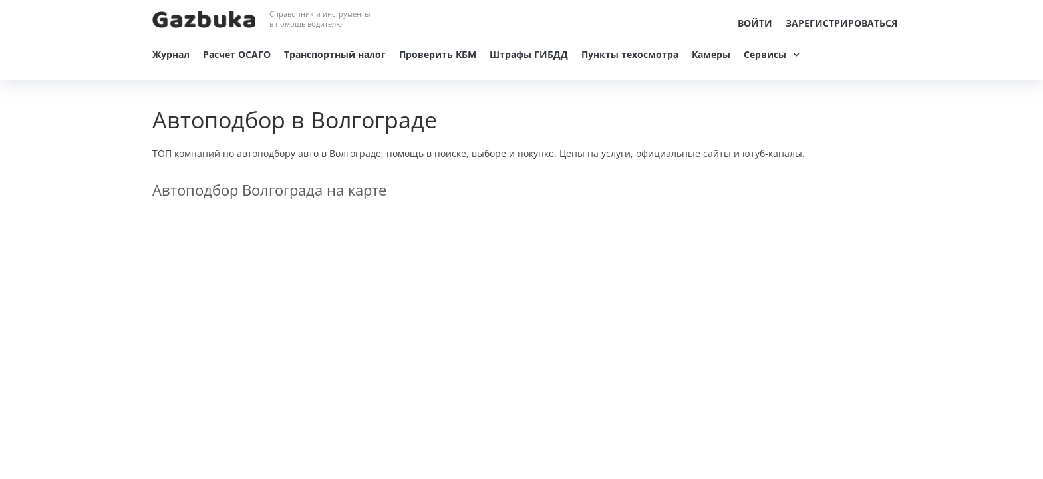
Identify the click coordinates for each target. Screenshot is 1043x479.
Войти (755, 23)
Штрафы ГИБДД (529, 54)
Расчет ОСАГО (237, 54)
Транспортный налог (335, 54)
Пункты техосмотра (629, 54)
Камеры (711, 54)
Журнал (171, 54)
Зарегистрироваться (841, 23)
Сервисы (765, 54)
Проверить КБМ (437, 54)
